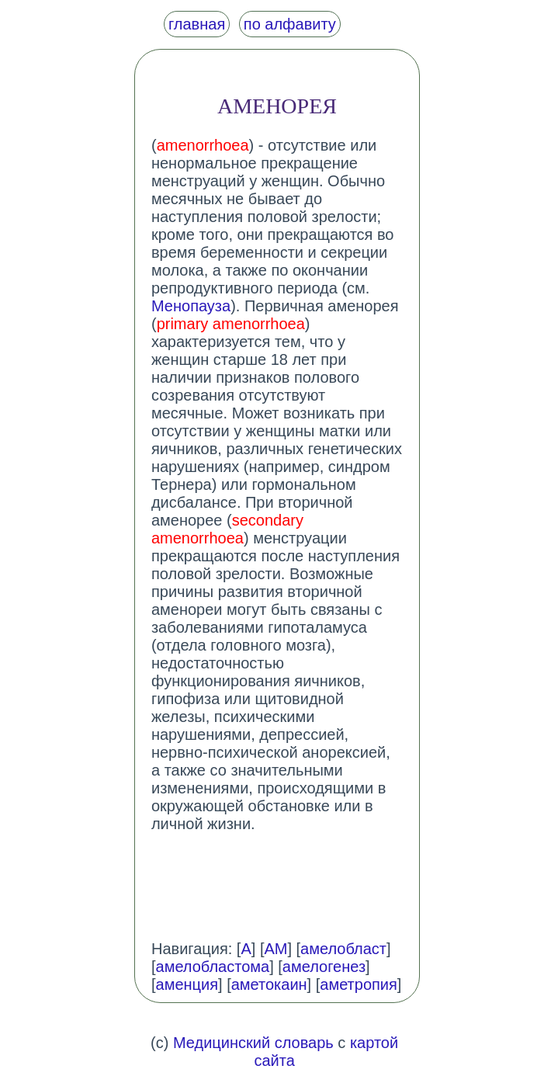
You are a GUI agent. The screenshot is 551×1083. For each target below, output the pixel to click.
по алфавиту (290, 24)
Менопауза (190, 305)
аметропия (358, 984)
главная (196, 24)
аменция (187, 984)
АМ (275, 948)
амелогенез (324, 966)
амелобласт (343, 948)
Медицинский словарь (253, 1042)
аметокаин (269, 984)
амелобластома (213, 966)
